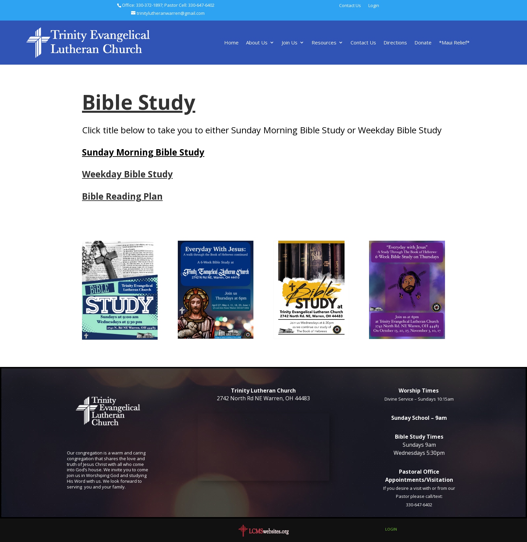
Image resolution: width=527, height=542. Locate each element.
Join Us (289, 43)
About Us (257, 43)
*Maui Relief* (454, 43)
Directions (395, 43)
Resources (324, 43)
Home (231, 43)
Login (373, 5)
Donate (423, 43)
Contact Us (350, 5)
